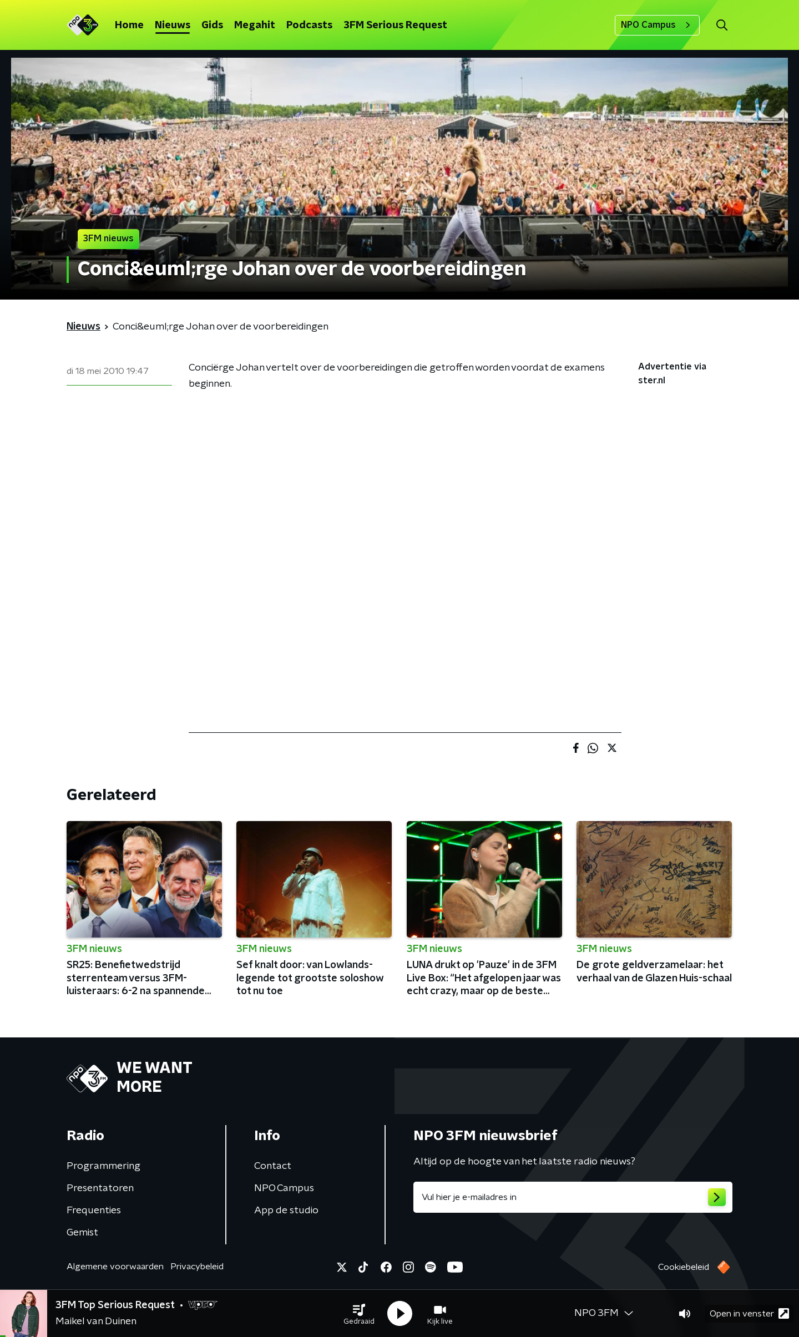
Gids (212, 26)
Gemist (82, 1233)
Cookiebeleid (683, 1267)
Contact (272, 1166)
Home (129, 26)
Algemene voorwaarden (115, 1266)
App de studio (286, 1211)
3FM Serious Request (395, 26)
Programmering (103, 1166)
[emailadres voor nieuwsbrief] (572, 1197)
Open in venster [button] (749, 1313)
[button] (359, 1313)
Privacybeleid (197, 1266)
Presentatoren (100, 1188)
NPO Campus (657, 25)
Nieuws (172, 26)
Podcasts (309, 26)
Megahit (254, 26)
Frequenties (94, 1211)
